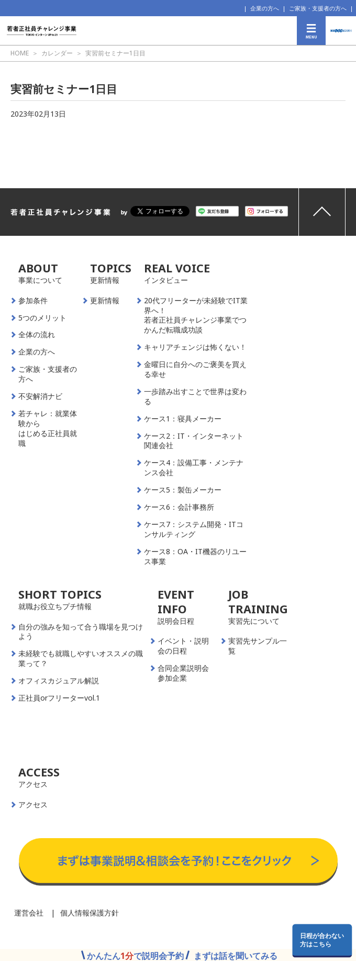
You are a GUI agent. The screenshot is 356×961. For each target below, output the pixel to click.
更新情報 (104, 300)
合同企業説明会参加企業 (183, 673)
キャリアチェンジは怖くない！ (195, 347)
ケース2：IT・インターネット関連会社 (193, 441)
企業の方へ (264, 8)
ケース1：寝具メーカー (182, 419)
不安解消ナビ (40, 396)
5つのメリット (42, 318)
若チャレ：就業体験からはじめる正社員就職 (47, 428)
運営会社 (28, 913)
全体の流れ (36, 334)
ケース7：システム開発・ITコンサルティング (193, 529)
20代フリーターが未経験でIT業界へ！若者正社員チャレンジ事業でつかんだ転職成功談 (196, 315)
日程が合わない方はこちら (322, 939)
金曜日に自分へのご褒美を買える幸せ (195, 369)
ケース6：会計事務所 (179, 507)
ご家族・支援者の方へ (318, 8)
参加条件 (33, 300)
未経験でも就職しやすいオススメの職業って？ (80, 658)
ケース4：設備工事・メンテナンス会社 (193, 467)
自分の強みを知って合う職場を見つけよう (80, 632)
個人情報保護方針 (89, 913)
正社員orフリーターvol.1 (59, 698)
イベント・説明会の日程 (183, 646)
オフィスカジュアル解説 (58, 680)
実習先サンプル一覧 (257, 646)
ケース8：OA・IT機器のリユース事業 (195, 556)
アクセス (33, 804)
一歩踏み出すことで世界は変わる (195, 396)
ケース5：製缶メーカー (182, 490)
